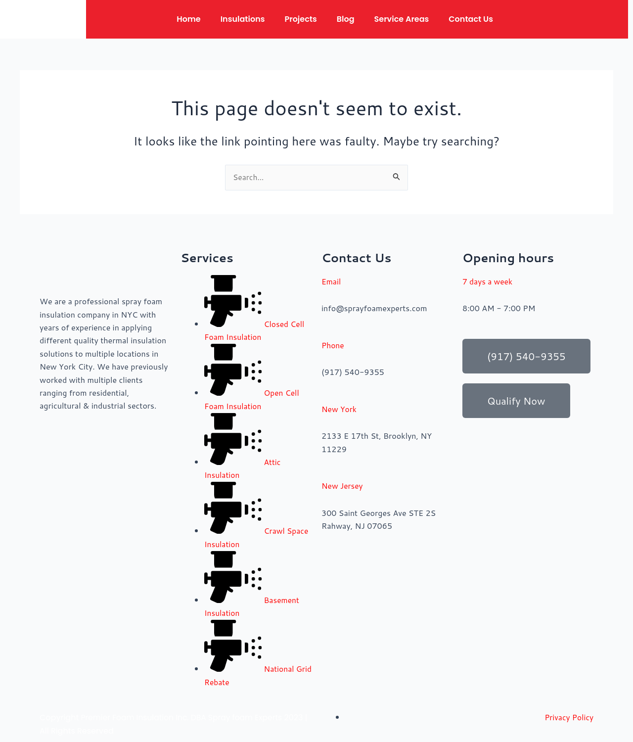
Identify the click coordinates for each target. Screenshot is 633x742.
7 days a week (488, 281)
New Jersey (342, 485)
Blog (346, 19)
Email (331, 281)
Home (188, 19)
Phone (333, 345)
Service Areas (401, 19)
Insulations (243, 19)
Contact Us (471, 19)
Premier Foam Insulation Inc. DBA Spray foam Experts (184, 716)
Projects (300, 19)
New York (339, 409)
